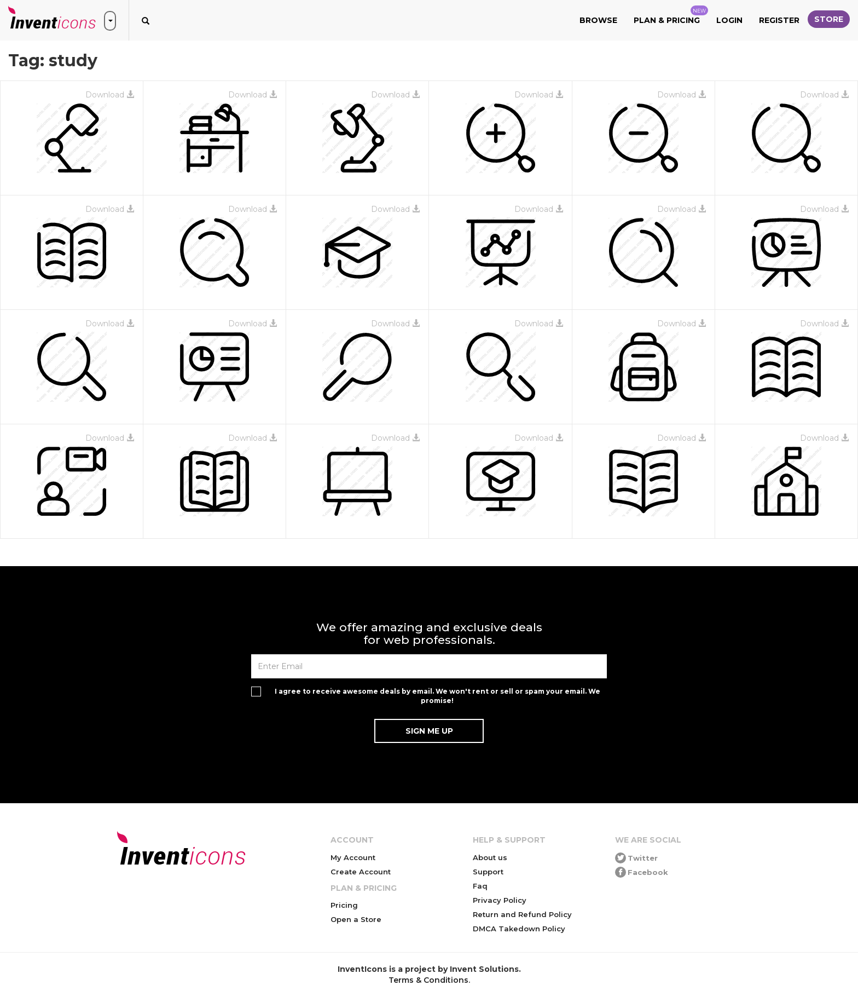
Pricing (344, 905)
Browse (598, 20)
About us (490, 857)
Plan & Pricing (671, 15)
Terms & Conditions (428, 980)
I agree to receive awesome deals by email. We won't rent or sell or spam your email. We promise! (437, 696)
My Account (353, 857)
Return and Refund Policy (522, 914)
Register (779, 20)
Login (729, 20)
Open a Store (356, 919)
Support (488, 871)
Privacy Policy (499, 900)
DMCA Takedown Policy (519, 928)
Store (828, 19)
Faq (480, 885)
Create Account (361, 871)
